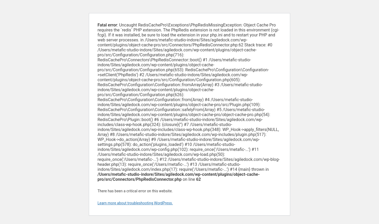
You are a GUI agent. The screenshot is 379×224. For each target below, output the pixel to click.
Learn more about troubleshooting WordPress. (135, 203)
